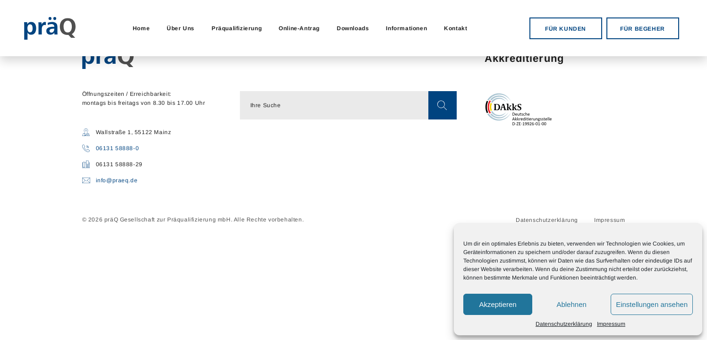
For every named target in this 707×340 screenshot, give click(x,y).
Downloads (353, 28)
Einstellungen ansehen (652, 304)
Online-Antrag (299, 28)
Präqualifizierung (237, 28)
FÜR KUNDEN (565, 29)
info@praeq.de (117, 180)
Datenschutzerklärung (564, 324)
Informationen (406, 28)
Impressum (611, 324)
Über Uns (181, 28)
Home (141, 28)
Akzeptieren (497, 304)
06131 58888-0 (117, 148)
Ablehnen (571, 304)
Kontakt (455, 28)
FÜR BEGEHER (642, 29)
